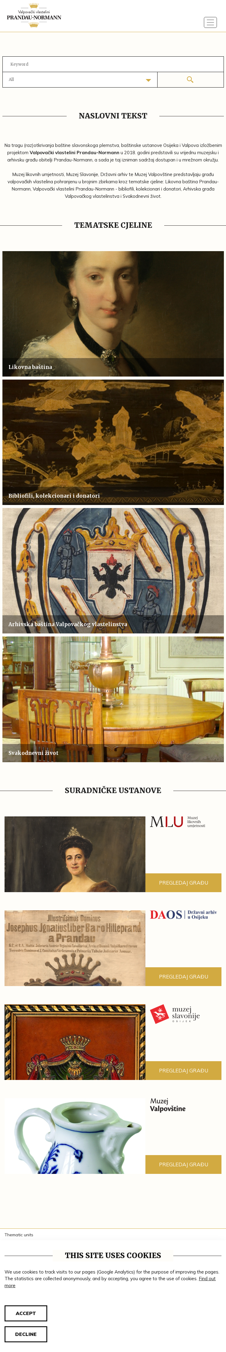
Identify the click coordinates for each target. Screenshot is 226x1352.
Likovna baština (30, 367)
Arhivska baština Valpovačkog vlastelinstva (67, 624)
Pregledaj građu (183, 882)
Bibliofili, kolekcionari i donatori (54, 496)
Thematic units (19, 1234)
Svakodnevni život (33, 753)
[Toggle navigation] (210, 22)
